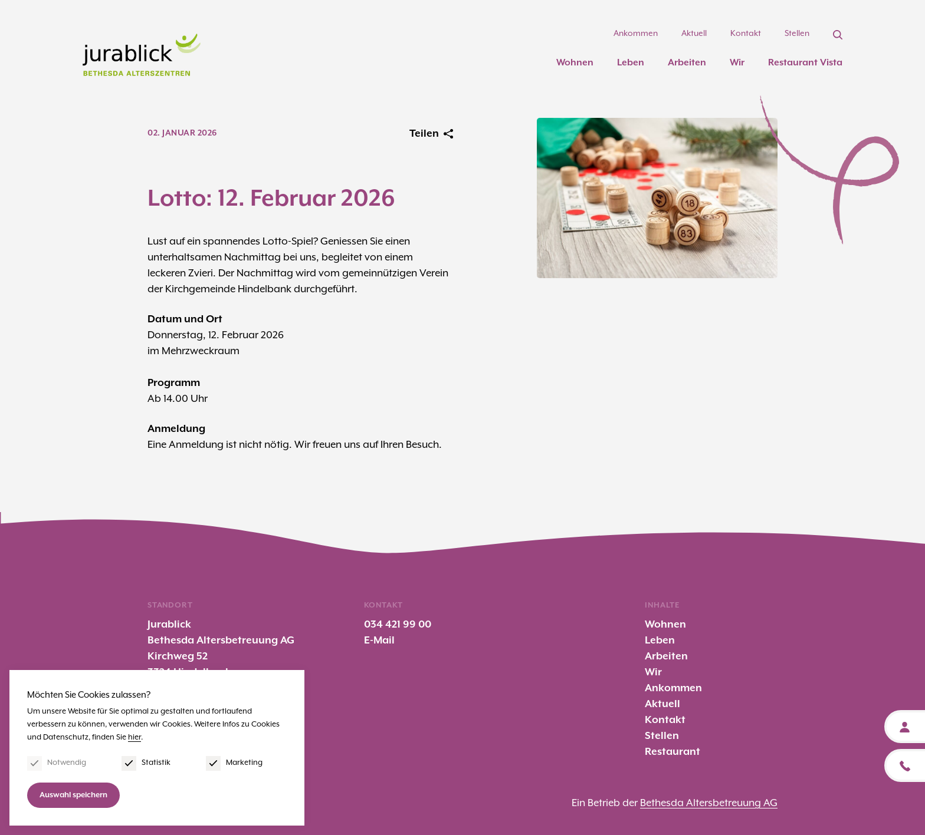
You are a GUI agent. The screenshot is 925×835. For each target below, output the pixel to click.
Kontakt (745, 33)
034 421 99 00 (397, 625)
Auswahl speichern (73, 795)
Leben (630, 62)
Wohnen (574, 62)
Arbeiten (687, 62)
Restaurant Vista (805, 62)
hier (134, 737)
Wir (737, 62)
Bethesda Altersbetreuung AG (709, 803)
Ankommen (636, 33)
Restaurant (672, 752)
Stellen (797, 33)
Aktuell (694, 33)
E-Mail (379, 640)
